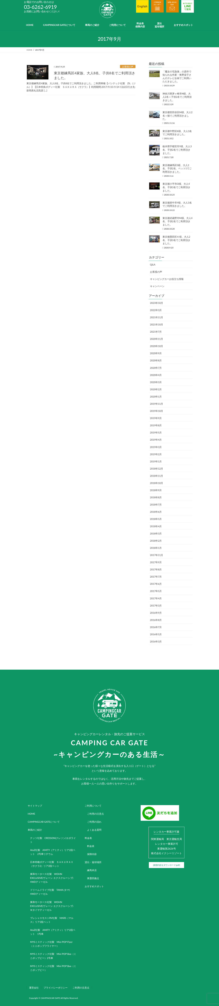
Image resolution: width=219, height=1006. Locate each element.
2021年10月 (156, 324)
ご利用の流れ (94, 821)
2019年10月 (156, 410)
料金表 (88, 838)
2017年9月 (156, 562)
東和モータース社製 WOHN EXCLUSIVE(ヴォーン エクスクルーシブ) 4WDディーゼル (52, 877)
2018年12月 (156, 468)
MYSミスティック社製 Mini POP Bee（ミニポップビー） (53, 968)
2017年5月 (156, 591)
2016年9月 (156, 612)
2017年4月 (156, 598)
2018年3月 (156, 533)
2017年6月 (156, 583)
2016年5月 (156, 634)
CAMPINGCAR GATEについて (44, 821)
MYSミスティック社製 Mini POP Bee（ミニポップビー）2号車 (53, 955)
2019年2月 (156, 454)
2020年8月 (156, 360)
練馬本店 (92, 870)
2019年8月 (156, 425)
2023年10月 (156, 302)
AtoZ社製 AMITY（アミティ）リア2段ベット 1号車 (52, 931)
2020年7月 (156, 367)
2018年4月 (156, 526)
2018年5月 (156, 518)
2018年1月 (156, 547)
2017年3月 (156, 605)
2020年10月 (156, 346)
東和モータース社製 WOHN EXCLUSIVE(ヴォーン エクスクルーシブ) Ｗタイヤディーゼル (52, 906)
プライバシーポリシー (56, 987)
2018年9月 (156, 490)
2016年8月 (156, 619)
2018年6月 (156, 511)
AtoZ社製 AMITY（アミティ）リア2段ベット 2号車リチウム (52, 852)
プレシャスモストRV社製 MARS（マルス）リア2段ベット (51, 919)
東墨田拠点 (93, 878)
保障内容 (92, 854)
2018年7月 (156, 504)
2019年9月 (156, 418)
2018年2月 (156, 540)
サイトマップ (35, 805)
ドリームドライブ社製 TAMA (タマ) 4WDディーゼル (51, 891)
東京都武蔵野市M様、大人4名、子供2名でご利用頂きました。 (177, 221)
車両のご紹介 (35, 829)
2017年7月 (156, 576)
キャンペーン (157, 286)
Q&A (152, 264)
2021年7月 (156, 331)
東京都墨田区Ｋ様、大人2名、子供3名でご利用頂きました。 (176, 240)
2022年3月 (156, 310)
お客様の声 (127, 66)
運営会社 (34, 987)
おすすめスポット (94, 886)
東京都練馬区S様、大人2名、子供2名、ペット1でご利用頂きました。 (177, 168)
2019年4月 (156, 439)
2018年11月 (156, 475)
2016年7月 (156, 627)
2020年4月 (156, 375)
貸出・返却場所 (93, 862)
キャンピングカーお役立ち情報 (167, 278)
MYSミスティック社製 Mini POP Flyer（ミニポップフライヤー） (51, 943)
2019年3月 (156, 447)
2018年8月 (156, 497)
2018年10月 (156, 483)
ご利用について (93, 805)
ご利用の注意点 (95, 813)
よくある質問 (94, 829)
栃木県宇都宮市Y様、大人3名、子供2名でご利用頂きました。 (177, 149)
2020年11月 (156, 338)
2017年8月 (156, 569)
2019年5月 (156, 432)
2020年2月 (156, 389)
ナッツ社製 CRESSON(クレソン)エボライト (53, 840)
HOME (31, 813)
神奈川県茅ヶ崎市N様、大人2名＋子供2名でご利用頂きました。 (177, 97)
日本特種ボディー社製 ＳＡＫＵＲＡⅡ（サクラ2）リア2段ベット (51, 864)
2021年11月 (156, 317)
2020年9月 (156, 353)
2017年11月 (156, 555)
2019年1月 (156, 461)
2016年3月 (156, 641)
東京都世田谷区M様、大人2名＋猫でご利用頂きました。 (177, 115)
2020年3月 (156, 382)
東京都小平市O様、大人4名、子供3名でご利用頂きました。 (176, 187)
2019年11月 (156, 403)
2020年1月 (156, 396)
